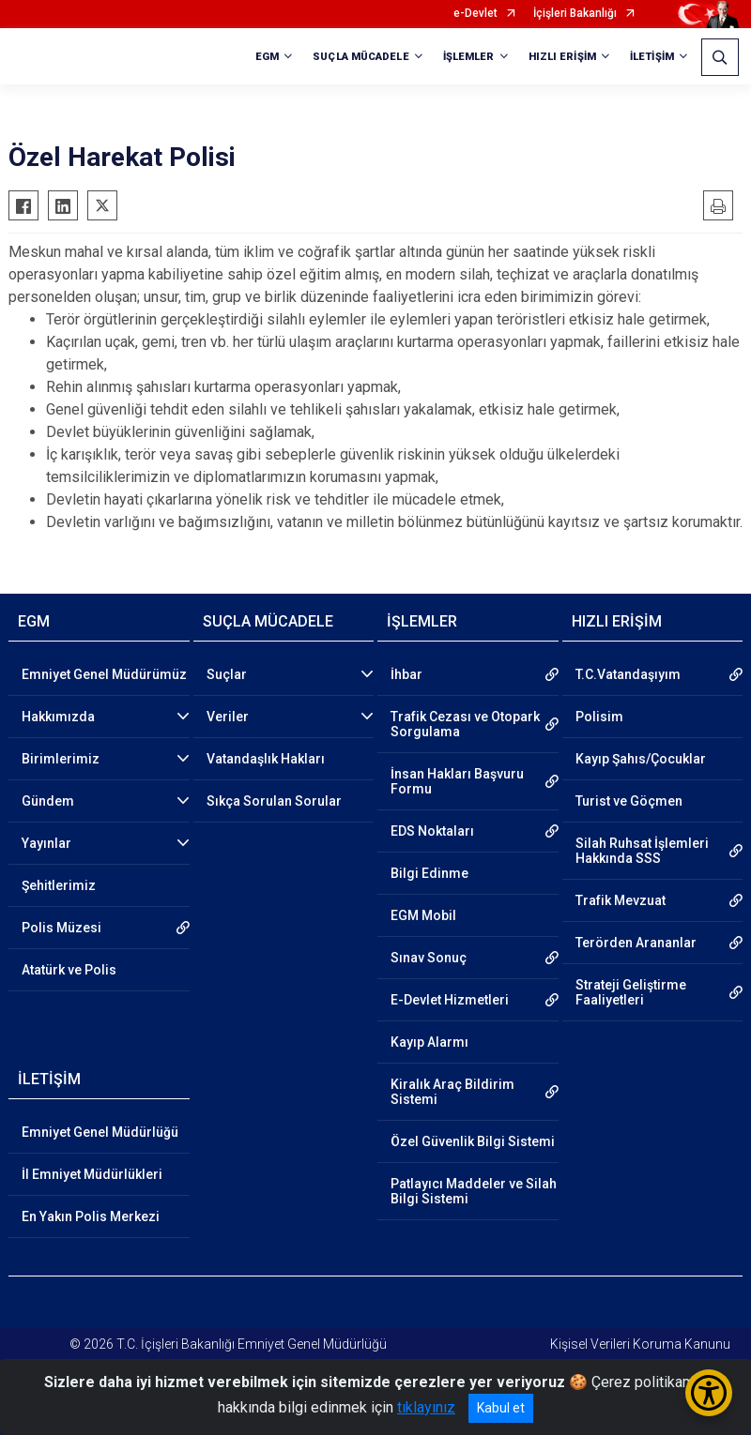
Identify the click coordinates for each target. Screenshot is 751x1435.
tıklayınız (426, 1407)
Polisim (599, 716)
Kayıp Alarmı (429, 1042)
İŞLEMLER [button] (469, 57)
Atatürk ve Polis (69, 969)
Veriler (228, 716)
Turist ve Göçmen (628, 800)
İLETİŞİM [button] (652, 57)
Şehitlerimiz (59, 885)
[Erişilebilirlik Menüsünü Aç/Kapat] (708, 1392)
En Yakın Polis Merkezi (91, 1216)
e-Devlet (475, 14)
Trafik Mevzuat (620, 900)
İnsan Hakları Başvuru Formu (457, 781)
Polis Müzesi (61, 927)
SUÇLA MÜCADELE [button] (360, 57)
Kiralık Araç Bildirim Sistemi (452, 1092)
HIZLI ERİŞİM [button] (562, 57)
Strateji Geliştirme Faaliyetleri (630, 992)
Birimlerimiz (61, 758)
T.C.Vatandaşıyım (628, 674)
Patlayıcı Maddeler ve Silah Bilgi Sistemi (474, 1191)
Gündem (48, 800)
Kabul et (501, 1407)
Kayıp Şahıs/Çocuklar (640, 758)
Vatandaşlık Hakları (266, 758)
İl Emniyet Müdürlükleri (92, 1174)
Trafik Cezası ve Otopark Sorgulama (465, 724)
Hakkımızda (58, 716)
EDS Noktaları (432, 830)
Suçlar (227, 674)
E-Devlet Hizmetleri (450, 999)
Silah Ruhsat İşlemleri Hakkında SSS (642, 851)
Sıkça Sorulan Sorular (274, 800)
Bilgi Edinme (429, 873)
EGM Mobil (423, 915)
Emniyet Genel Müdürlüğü (100, 1132)
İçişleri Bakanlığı (575, 14)
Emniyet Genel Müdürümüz (104, 674)
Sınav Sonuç (429, 957)
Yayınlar (46, 843)
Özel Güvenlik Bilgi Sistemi (473, 1141)
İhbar (406, 674)
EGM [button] (267, 57)
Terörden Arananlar (636, 942)
